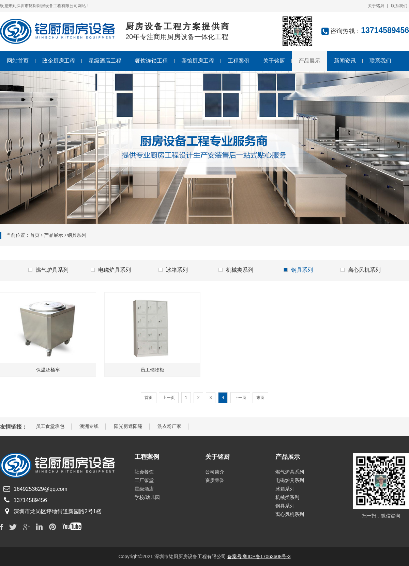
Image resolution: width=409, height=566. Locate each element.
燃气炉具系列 (48, 270)
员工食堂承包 (50, 426)
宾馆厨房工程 (197, 61)
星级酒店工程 (105, 61)
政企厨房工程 (58, 61)
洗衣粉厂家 (169, 426)
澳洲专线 (89, 426)
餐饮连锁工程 (151, 61)
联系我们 (399, 5)
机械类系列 (235, 270)
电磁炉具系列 (111, 270)
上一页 (169, 397)
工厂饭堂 (144, 480)
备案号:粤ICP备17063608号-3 (259, 556)
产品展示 (309, 61)
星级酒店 (144, 489)
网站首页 (18, 61)
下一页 (240, 397)
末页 (260, 397)
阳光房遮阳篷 (128, 426)
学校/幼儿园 (147, 497)
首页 (35, 235)
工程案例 (238, 61)
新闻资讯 (345, 61)
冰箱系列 (173, 270)
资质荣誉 (214, 480)
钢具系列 (298, 270)
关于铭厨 (376, 5)
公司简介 (214, 472)
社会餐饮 (144, 472)
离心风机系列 (360, 270)
